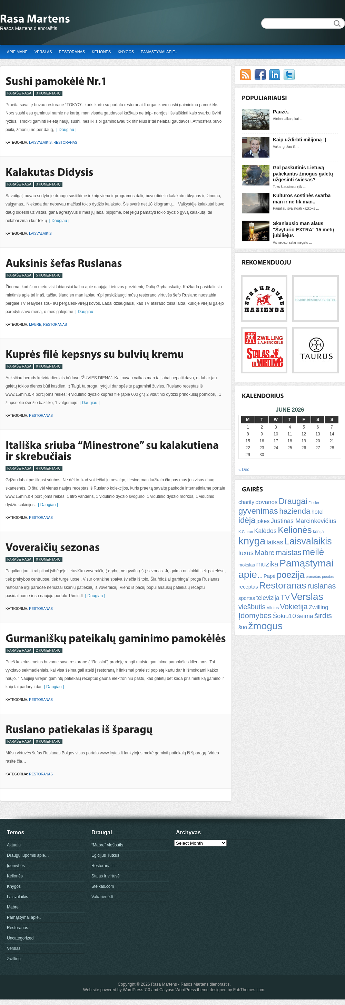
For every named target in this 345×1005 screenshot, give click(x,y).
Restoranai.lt (103, 865)
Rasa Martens (164, 984)
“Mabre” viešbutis (107, 845)
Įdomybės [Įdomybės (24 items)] (255, 615)
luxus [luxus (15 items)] (246, 552)
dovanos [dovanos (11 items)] (266, 502)
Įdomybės (16, 865)
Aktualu (14, 845)
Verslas (43, 52)
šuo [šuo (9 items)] (242, 627)
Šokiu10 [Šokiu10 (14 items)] (284, 616)
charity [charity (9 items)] (246, 502)
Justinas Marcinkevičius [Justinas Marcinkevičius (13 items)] (303, 520)
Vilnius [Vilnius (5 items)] (273, 607)
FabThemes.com (248, 989)
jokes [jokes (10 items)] (262, 521)
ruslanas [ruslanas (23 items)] (321, 586)
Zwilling (14, 958)
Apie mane (17, 52)
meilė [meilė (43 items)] (313, 552)
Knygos (126, 52)
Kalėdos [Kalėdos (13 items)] (265, 530)
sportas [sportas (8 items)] (246, 598)
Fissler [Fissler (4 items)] (313, 503)
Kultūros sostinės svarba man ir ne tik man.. (302, 198)
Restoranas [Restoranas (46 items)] (282, 585)
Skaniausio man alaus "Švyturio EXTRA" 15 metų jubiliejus (303, 229)
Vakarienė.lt (102, 896)
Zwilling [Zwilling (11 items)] (318, 607)
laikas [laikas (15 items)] (275, 542)
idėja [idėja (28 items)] (246, 520)
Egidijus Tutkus (105, 855)
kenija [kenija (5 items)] (318, 531)
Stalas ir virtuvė (105, 876)
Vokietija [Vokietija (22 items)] (293, 606)
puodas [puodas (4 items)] (328, 576)
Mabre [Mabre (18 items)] (264, 552)
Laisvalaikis (40, 142)
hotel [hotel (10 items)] (318, 512)
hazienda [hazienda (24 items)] (294, 511)
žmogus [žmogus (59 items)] (265, 625)
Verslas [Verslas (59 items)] (307, 596)
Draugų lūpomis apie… (28, 855)
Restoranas (72, 52)
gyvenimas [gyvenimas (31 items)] (258, 510)
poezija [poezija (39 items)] (291, 575)
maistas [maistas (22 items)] (288, 552)
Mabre (35, 324)
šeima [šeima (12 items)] (305, 616)
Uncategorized (20, 938)
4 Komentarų (48, 468)
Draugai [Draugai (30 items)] (293, 501)
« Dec (243, 469)
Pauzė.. (281, 111)
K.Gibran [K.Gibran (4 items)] (245, 532)
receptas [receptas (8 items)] (248, 587)
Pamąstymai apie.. (159, 52)
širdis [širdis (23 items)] (323, 615)
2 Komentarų (48, 650)
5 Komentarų (48, 275)
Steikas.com (102, 886)
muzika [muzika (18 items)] (267, 564)
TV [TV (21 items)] (285, 597)
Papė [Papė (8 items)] (270, 576)
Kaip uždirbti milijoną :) (299, 139)
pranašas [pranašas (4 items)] (313, 576)
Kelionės (101, 52)
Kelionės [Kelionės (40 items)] (295, 530)
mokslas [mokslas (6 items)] (246, 564)
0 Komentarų (48, 366)
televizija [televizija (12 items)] (267, 597)
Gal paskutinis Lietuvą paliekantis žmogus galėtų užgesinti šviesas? (303, 173)
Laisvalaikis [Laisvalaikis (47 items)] (308, 541)
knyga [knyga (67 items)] (251, 540)
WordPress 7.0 (136, 989)
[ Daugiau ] (65, 129)
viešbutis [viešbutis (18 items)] (252, 607)
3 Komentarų (48, 93)
